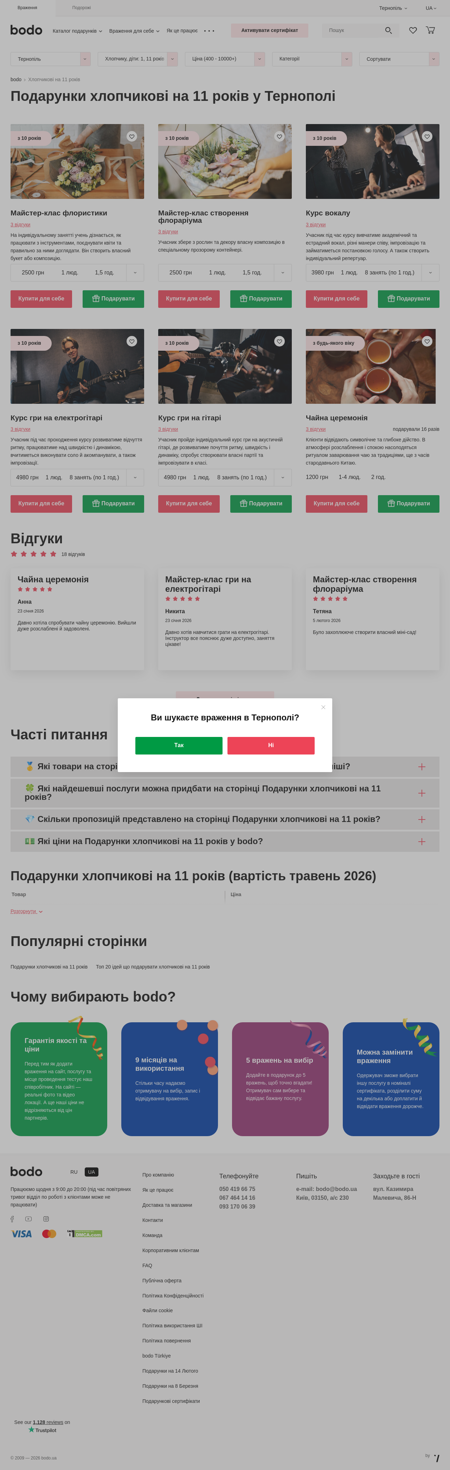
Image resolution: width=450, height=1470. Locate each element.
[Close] (323, 707)
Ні (271, 745)
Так (179, 745)
